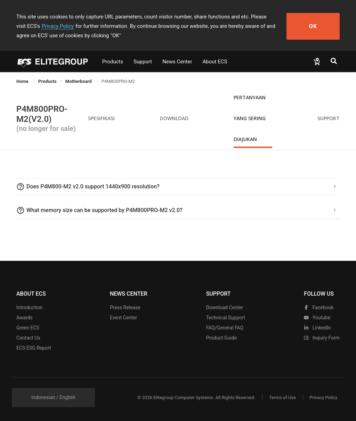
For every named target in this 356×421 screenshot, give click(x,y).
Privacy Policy (47, 26)
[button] (178, 186)
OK (314, 26)
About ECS (214, 62)
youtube (317, 317)
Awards (24, 317)
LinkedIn (317, 327)
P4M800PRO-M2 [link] (118, 81)
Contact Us (28, 338)
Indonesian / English (53, 397)
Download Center (224, 307)
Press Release (125, 307)
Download (174, 118)
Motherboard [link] (79, 81)
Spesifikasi (101, 118)
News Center (177, 62)
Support (143, 62)
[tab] (178, 186)
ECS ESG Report (33, 348)
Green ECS (27, 327)
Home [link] (23, 81)
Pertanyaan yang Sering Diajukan (250, 118)
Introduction (29, 307)
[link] (47, 81)
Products (112, 62)
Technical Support (225, 317)
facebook (318, 307)
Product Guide (221, 338)
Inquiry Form (322, 338)
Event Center (123, 317)
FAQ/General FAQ (224, 327)
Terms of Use (282, 397)
